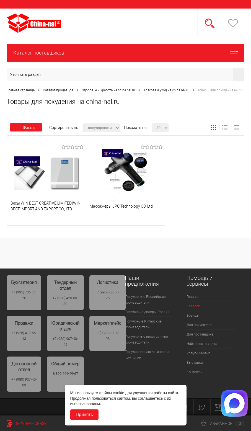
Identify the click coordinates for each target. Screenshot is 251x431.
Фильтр (26, 127)
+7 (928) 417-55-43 (24, 336)
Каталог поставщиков (125, 53)
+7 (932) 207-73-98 (107, 336)
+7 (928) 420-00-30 (65, 301)
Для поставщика (200, 334)
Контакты (195, 372)
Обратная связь (27, 423)
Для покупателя (199, 325)
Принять (84, 414)
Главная (193, 297)
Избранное (222, 423)
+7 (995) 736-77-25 (107, 295)
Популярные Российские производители (145, 299)
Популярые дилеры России (147, 312)
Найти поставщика (202, 344)
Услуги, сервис (199, 353)
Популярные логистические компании (147, 355)
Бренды (193, 315)
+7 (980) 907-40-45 (65, 342)
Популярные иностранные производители (146, 339)
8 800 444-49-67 (65, 373)
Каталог (193, 306)
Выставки (195, 362)
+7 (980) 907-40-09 (24, 382)
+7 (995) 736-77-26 (24, 295)
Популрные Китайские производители (143, 324)
